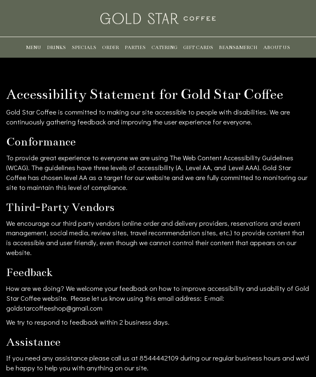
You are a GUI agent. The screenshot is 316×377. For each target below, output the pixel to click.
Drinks (56, 47)
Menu (33, 47)
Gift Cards (198, 47)
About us (276, 47)
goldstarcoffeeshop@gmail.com (54, 307)
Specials (84, 47)
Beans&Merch (238, 47)
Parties (135, 47)
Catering (164, 47)
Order (110, 47)
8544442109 (159, 357)
